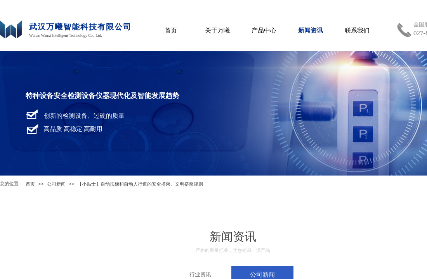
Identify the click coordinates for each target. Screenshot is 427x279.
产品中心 (264, 30)
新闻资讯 (310, 30)
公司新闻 (56, 184)
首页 (30, 184)
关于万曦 (217, 30)
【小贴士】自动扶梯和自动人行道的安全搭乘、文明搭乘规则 (140, 184)
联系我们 (357, 30)
